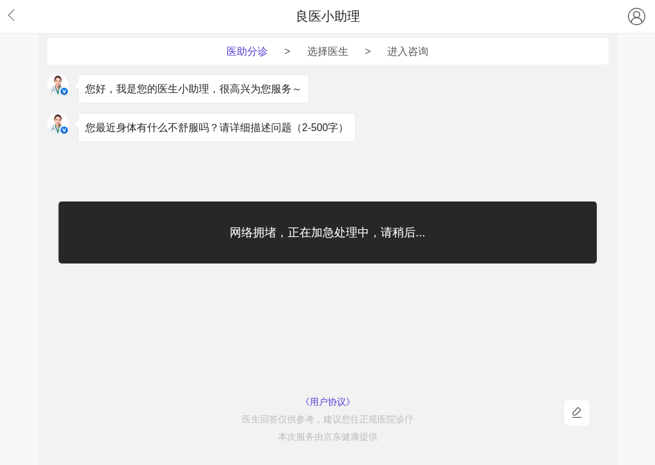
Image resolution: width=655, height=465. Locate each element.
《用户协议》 (328, 402)
